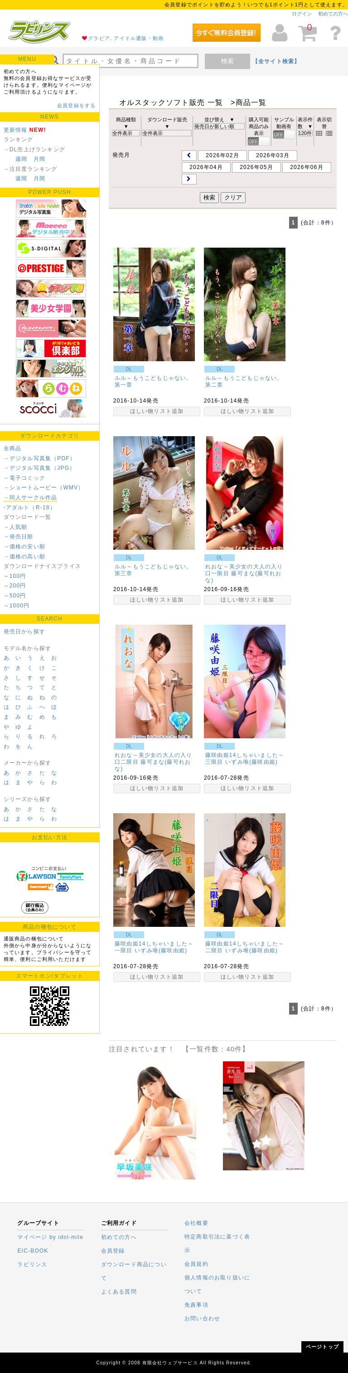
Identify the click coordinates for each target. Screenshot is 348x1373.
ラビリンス (32, 1264)
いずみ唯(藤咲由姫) (251, 762)
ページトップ (322, 1346)
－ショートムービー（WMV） (44, 487)
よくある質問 (119, 1291)
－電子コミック (24, 478)
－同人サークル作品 (31, 497)
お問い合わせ (202, 1318)
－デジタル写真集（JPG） (40, 468)
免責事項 (196, 1305)
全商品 (13, 448)
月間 (39, 159)
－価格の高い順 (24, 556)
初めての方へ (333, 13)
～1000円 (17, 605)
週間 (21, 159)
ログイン (302, 13)
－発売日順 (19, 536)
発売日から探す (24, 631)
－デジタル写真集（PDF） (40, 458)
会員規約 (196, 1264)
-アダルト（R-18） (30, 507)
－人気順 (16, 527)
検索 (227, 61)
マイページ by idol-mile (50, 1237)
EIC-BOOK (32, 1251)
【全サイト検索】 (276, 61)
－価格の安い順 (24, 546)
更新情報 (16, 130)
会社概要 (196, 1223)
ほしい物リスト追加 (157, 411)
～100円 (15, 576)
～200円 (15, 585)
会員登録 (113, 1251)
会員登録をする (76, 105)
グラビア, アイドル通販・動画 (126, 38)
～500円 (15, 595)
